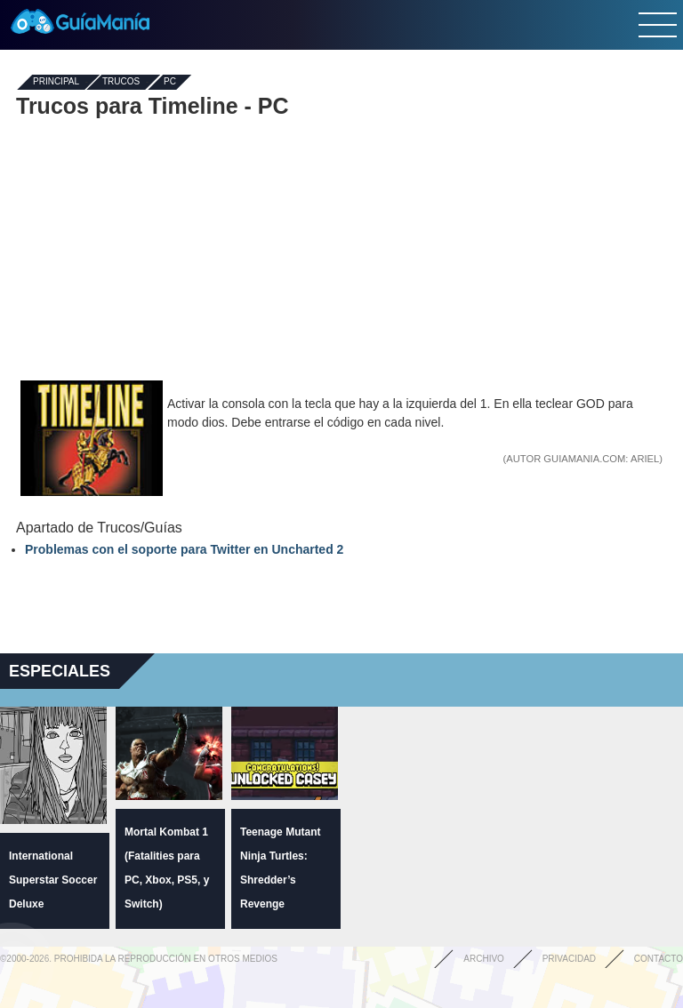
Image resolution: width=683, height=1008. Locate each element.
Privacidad (569, 959)
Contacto (658, 959)
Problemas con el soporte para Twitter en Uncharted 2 (184, 549)
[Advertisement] (341, 247)
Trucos (121, 82)
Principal (56, 82)
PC (170, 82)
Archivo (483, 959)
